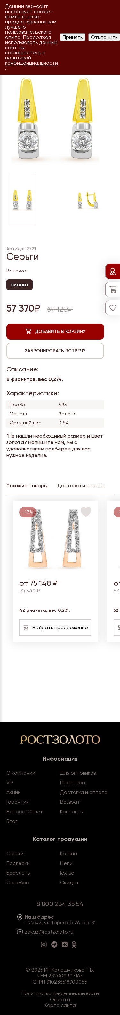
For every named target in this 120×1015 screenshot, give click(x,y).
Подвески (18, 863)
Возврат (70, 802)
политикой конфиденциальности (31, 60)
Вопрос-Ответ (24, 811)
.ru (70, 932)
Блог (11, 821)
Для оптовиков (78, 773)
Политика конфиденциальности (60, 993)
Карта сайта (60, 1005)
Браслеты (18, 873)
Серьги (15, 853)
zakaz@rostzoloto (46, 932)
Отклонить (104, 37)
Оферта (60, 999)
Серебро (17, 882)
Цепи (66, 863)
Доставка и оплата (84, 792)
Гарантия (17, 802)
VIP (9, 782)
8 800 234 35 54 (60, 904)
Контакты (72, 811)
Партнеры (72, 782)
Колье (67, 873)
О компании (20, 773)
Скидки (69, 882)
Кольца (68, 853)
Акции (13, 792)
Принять (73, 37)
